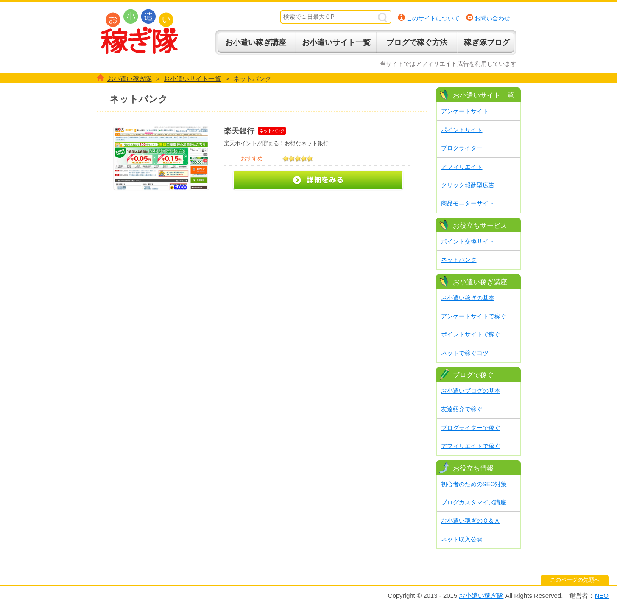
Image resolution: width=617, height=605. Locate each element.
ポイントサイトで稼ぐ (470, 334)
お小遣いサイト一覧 (336, 42)
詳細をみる (318, 180)
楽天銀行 (239, 131)
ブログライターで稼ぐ (470, 427)
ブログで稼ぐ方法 (416, 42)
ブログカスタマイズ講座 (473, 502)
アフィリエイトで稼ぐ (470, 446)
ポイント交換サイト (467, 241)
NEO (602, 595)
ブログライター (462, 148)
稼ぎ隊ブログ (487, 42)
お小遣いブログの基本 (470, 390)
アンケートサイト (465, 111)
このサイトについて (433, 18)
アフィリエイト (462, 166)
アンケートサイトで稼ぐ (473, 316)
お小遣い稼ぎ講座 (255, 42)
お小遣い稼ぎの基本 (467, 297)
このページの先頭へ (575, 580)
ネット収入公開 (462, 539)
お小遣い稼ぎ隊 (139, 31)
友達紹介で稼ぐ (462, 409)
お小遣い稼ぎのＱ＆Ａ (470, 520)
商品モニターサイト (467, 203)
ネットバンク (459, 259)
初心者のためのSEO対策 (474, 484)
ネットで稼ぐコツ (465, 353)
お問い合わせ (492, 18)
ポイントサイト (462, 129)
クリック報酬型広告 (467, 185)
